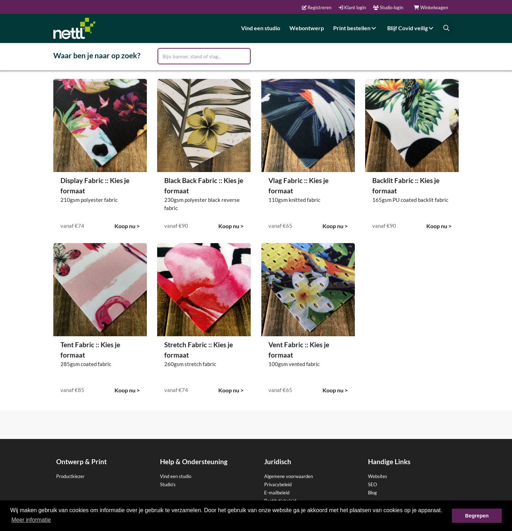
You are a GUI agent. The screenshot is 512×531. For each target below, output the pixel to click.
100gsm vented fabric (294, 364)
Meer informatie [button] (31, 520)
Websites (377, 476)
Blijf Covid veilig (411, 28)
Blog (372, 492)
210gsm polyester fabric (89, 200)
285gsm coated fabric (85, 364)
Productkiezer (70, 476)
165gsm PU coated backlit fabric (410, 200)
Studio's (168, 484)
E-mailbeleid (276, 492)
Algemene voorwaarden (288, 476)
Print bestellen (355, 28)
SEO (372, 484)
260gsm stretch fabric (190, 364)
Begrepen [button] (477, 516)
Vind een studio (260, 28)
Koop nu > (127, 225)
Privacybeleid (278, 484)
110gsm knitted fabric (294, 200)
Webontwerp (306, 28)
